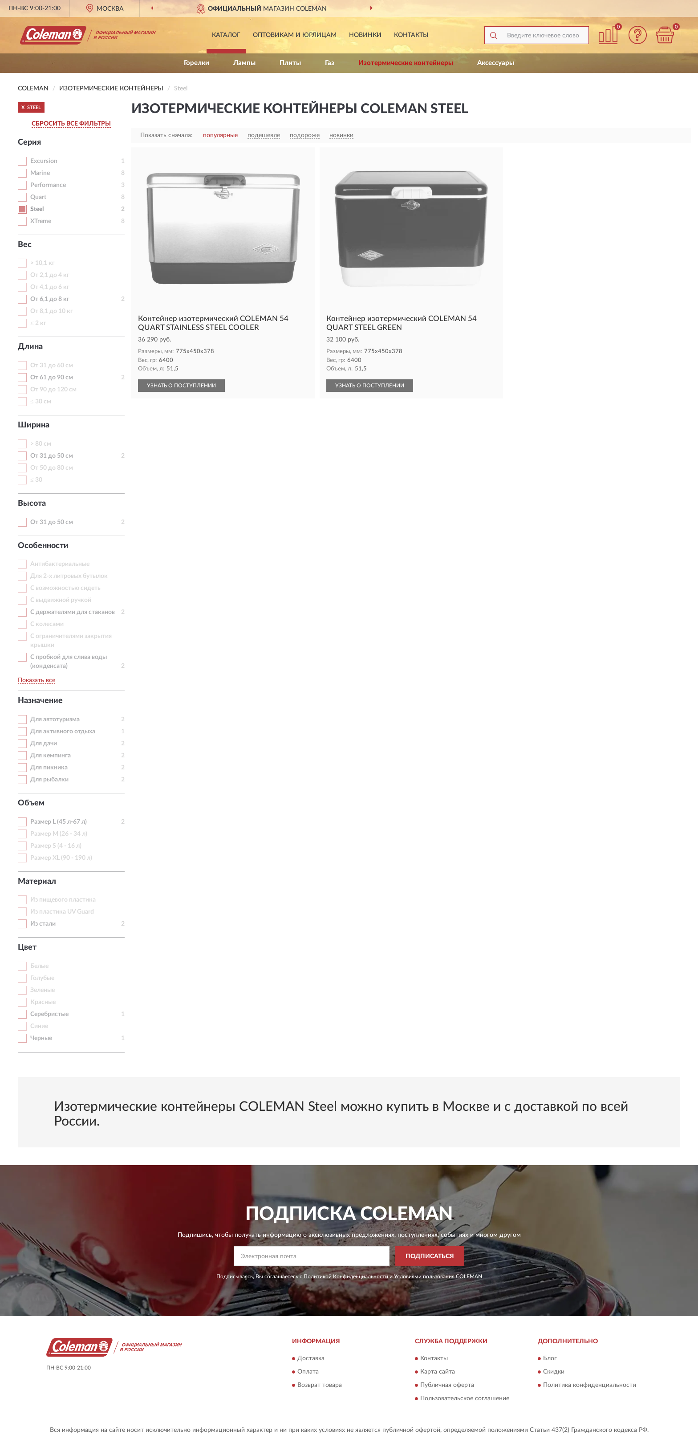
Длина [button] (30, 347)
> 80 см (40, 444)
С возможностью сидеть (65, 588)
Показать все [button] (36, 680)
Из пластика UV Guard (62, 912)
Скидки (553, 1372)
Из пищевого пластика (63, 900)
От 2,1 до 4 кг (49, 275)
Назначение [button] (40, 701)
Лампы (244, 63)
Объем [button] (31, 803)
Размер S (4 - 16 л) (55, 846)
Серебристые (49, 1014)
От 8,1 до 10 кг (51, 311)
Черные (41, 1038)
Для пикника (49, 767)
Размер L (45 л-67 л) (58, 822)
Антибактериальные (59, 564)
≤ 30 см (40, 401)
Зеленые (42, 990)
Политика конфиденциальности (589, 1385)
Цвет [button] (27, 947)
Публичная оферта (447, 1385)
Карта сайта (437, 1372)
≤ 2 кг (38, 323)
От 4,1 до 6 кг (49, 287)
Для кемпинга (50, 755)
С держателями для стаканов (72, 612)
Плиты (290, 63)
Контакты (411, 35)
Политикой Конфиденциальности (346, 1276)
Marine (40, 173)
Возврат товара (319, 1385)
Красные (43, 1002)
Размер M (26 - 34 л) (58, 834)
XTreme (40, 221)
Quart (38, 197)
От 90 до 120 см (53, 389)
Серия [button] (29, 142)
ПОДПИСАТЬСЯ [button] (430, 1256)
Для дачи (43, 743)
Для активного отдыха (62, 731)
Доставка (311, 1359)
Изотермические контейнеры (405, 63)
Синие (39, 1026)
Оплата (308, 1372)
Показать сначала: (166, 135)
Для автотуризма (55, 719)
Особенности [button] (43, 546)
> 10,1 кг (42, 263)
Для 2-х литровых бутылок (69, 576)
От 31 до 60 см (51, 365)
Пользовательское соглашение (464, 1399)
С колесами (47, 624)
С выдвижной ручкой (60, 600)
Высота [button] (32, 504)
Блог (550, 1359)
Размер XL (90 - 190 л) (61, 858)
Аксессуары (495, 63)
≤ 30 (36, 480)
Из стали (43, 924)
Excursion (43, 161)
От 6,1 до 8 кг (49, 299)
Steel (37, 209)
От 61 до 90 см (51, 377)
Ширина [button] (33, 425)
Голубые (42, 978)
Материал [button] (37, 882)
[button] (638, 35)
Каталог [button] (226, 35)
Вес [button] (25, 245)
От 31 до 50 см (51, 456)
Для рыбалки (49, 779)
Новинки (365, 35)
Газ (329, 63)
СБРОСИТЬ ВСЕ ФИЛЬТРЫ (71, 124)
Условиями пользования (424, 1276)
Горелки (196, 63)
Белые (39, 966)
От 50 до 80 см (51, 468)
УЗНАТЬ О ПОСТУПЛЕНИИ (181, 385)
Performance (48, 185)
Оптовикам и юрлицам (295, 35)
